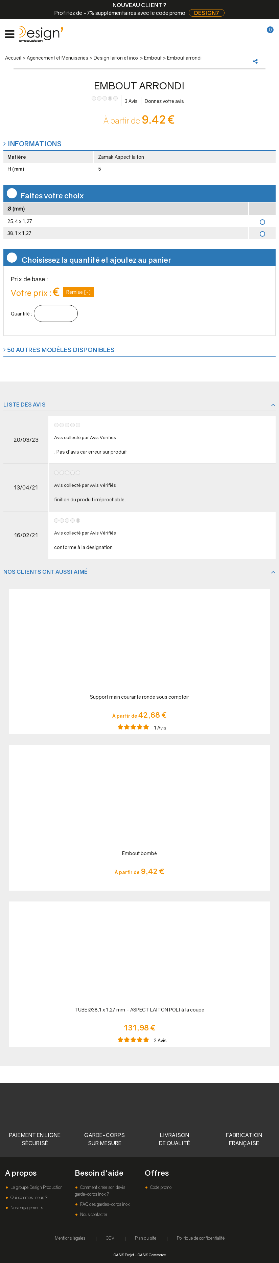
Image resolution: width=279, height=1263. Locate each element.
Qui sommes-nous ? (28, 1197)
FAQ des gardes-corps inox (104, 1204)
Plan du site (145, 1238)
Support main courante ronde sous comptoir (139, 697)
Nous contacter (93, 1214)
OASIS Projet (124, 1255)
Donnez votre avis (164, 101)
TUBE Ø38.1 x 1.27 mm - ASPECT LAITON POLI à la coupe (139, 1009)
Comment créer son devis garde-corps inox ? (100, 1191)
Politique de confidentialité (201, 1238)
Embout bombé (139, 853)
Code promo (160, 1187)
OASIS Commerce (152, 1255)
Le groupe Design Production (36, 1187)
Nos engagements (26, 1207)
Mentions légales (70, 1238)
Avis (131, 101)
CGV (110, 1238)
